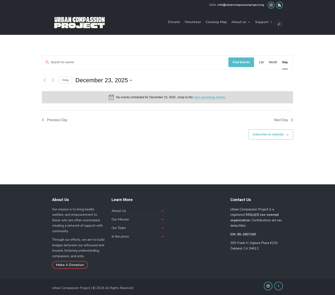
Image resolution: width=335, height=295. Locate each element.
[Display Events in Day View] (285, 62)
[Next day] (52, 80)
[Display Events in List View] (261, 62)
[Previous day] (44, 80)
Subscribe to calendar (268, 134)
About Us (119, 210)
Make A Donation (70, 265)
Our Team (119, 228)
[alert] (167, 97)
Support (262, 22)
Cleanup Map (216, 22)
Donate (174, 22)
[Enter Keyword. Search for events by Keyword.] (135, 62)
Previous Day (54, 120)
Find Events (241, 62)
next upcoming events (209, 97)
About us (238, 22)
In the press (120, 236)
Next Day (283, 120)
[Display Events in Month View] (273, 62)
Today (65, 80)
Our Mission (120, 219)
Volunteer (193, 22)
